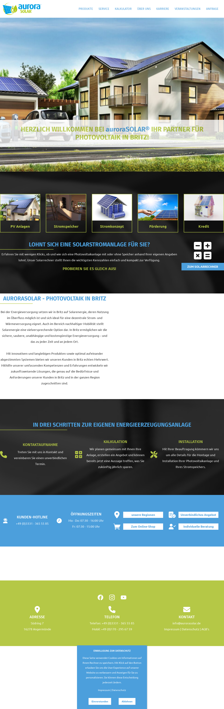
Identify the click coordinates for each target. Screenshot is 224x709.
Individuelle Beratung (198, 526)
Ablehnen (127, 701)
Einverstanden (100, 701)
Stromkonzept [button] (112, 226)
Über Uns (144, 9)
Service (104, 9)
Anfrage (212, 9)
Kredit (203, 226)
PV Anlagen (20, 226)
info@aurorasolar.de (187, 623)
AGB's (205, 629)
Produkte (86, 9)
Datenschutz (190, 629)
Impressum (172, 629)
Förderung (158, 226)
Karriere (162, 9)
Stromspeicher (66, 226)
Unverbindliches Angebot (198, 515)
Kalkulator (123, 9)
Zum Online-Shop (143, 526)
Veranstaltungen (188, 9)
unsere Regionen (143, 515)
